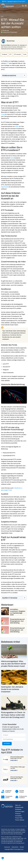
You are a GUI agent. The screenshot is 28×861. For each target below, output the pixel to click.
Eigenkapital (4, 187)
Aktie (11, 158)
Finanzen (18, 813)
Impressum (7, 847)
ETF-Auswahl (17, 54)
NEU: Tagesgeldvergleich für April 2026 (14, 1)
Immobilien (18, 815)
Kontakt (22, 847)
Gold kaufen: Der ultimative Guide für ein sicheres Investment (12, 689)
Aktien (17, 126)
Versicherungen (19, 811)
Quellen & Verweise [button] (9, 598)
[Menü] (26, 6)
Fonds (24, 54)
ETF (2, 16)
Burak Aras (6, 30)
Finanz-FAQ (18, 818)
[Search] (23, 5)
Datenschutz (15, 847)
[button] (4, 69)
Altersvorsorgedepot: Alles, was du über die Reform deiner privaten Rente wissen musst (13, 663)
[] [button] (19, 598)
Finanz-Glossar (19, 820)
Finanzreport (14, 32)
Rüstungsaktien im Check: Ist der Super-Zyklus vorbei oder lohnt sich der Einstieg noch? (13, 714)
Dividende (4, 54)
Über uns (18, 805)
